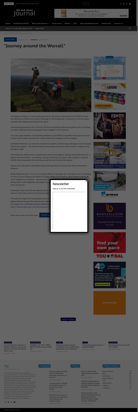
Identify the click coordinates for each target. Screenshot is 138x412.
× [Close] (87, 180)
